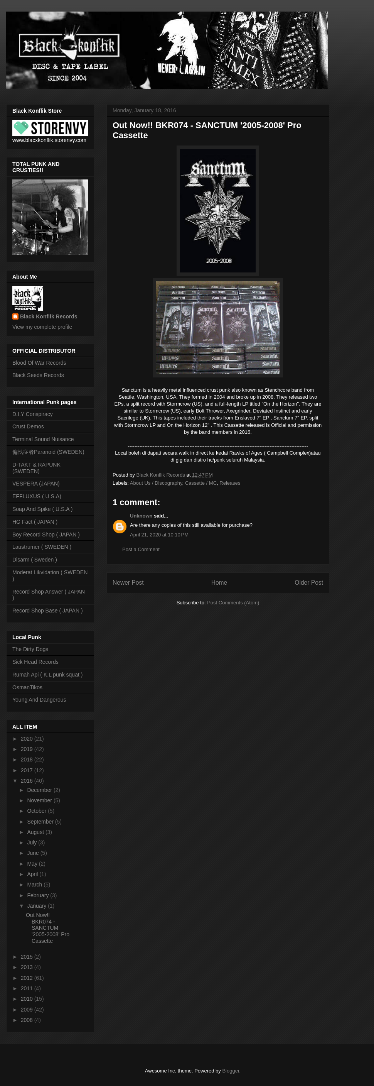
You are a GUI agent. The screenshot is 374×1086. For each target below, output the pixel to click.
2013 (27, 967)
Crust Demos (28, 426)
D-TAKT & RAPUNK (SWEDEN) (36, 468)
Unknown (141, 516)
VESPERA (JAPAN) (36, 483)
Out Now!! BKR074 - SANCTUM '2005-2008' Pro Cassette (47, 928)
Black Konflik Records (48, 316)
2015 (27, 957)
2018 (27, 759)
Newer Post (128, 582)
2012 (27, 978)
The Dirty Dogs (30, 649)
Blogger (230, 1071)
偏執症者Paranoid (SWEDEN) (48, 452)
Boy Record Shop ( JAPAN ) (46, 534)
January (37, 906)
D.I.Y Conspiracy (32, 414)
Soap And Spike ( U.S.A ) (42, 509)
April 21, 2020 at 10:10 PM (159, 535)
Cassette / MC (201, 483)
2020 (27, 739)
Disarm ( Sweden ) (34, 560)
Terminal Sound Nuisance (43, 439)
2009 (27, 1009)
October (37, 811)
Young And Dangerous (39, 700)
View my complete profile (42, 327)
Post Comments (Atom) (233, 603)
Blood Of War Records (39, 363)
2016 (27, 781)
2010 (27, 999)
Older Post (309, 582)
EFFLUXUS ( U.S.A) (36, 496)
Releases (229, 483)
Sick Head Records (35, 662)
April (33, 874)
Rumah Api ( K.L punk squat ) (47, 675)
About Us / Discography (156, 483)
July (32, 842)
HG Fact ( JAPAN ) (34, 522)
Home (219, 582)
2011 (27, 988)
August (36, 832)
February (38, 895)
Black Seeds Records (38, 375)
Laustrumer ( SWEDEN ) (41, 547)
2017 (27, 770)
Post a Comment (141, 549)
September (41, 822)
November (40, 800)
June (33, 853)
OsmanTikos (27, 687)
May (33, 864)
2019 (27, 749)
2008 (27, 1020)
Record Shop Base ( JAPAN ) (47, 610)
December (40, 790)
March (35, 884)
